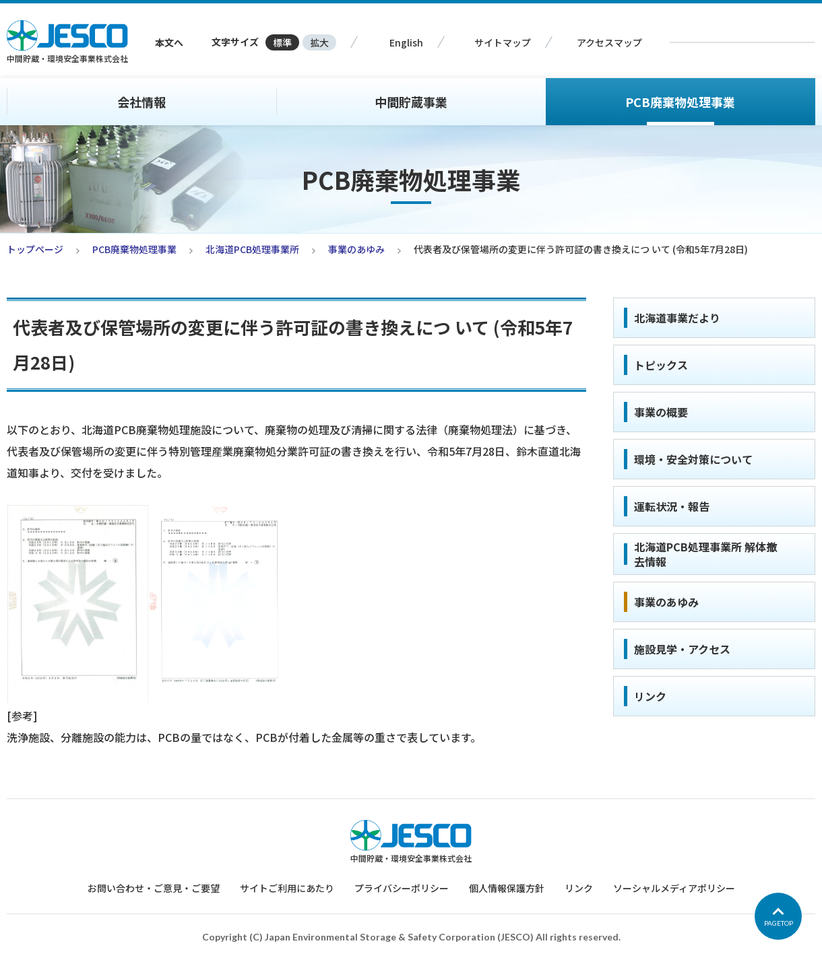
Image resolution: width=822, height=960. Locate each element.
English (406, 42)
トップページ (35, 249)
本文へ (169, 42)
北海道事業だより (677, 318)
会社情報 (141, 101)
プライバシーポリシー (401, 888)
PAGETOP (778, 923)
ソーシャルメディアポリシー (674, 888)
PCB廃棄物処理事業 (680, 101)
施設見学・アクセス (682, 649)
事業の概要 (661, 412)
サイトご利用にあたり (287, 888)
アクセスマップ (609, 42)
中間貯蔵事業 (411, 101)
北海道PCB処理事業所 (252, 249)
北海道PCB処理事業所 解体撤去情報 (705, 554)
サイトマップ (502, 42)
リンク (650, 696)
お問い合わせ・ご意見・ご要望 (154, 888)
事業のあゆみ (356, 249)
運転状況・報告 (671, 506)
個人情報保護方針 (506, 888)
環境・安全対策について (693, 459)
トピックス (661, 365)
